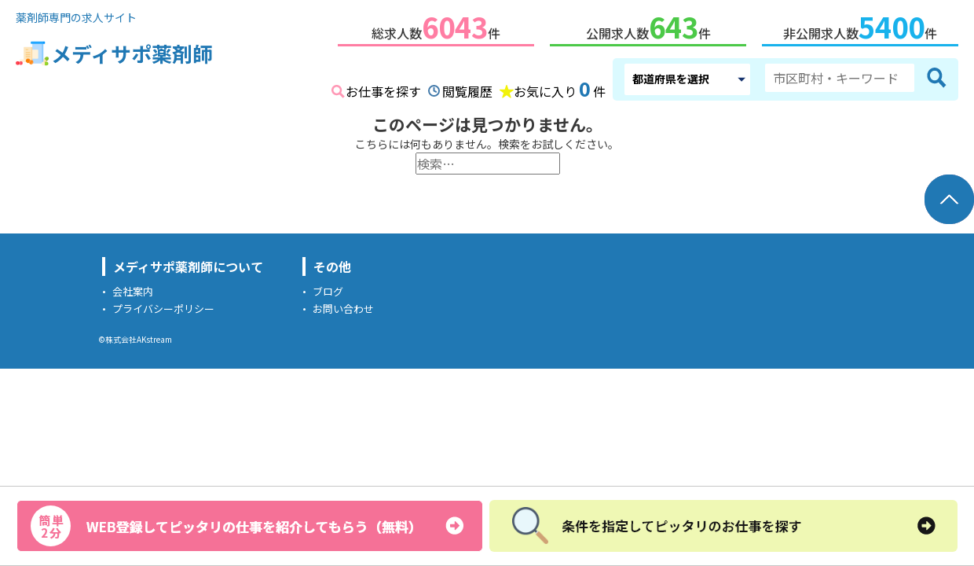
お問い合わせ (343, 305)
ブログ (328, 288)
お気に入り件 (560, 86)
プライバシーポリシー (163, 305)
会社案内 (132, 288)
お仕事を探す (383, 88)
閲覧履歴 (467, 88)
